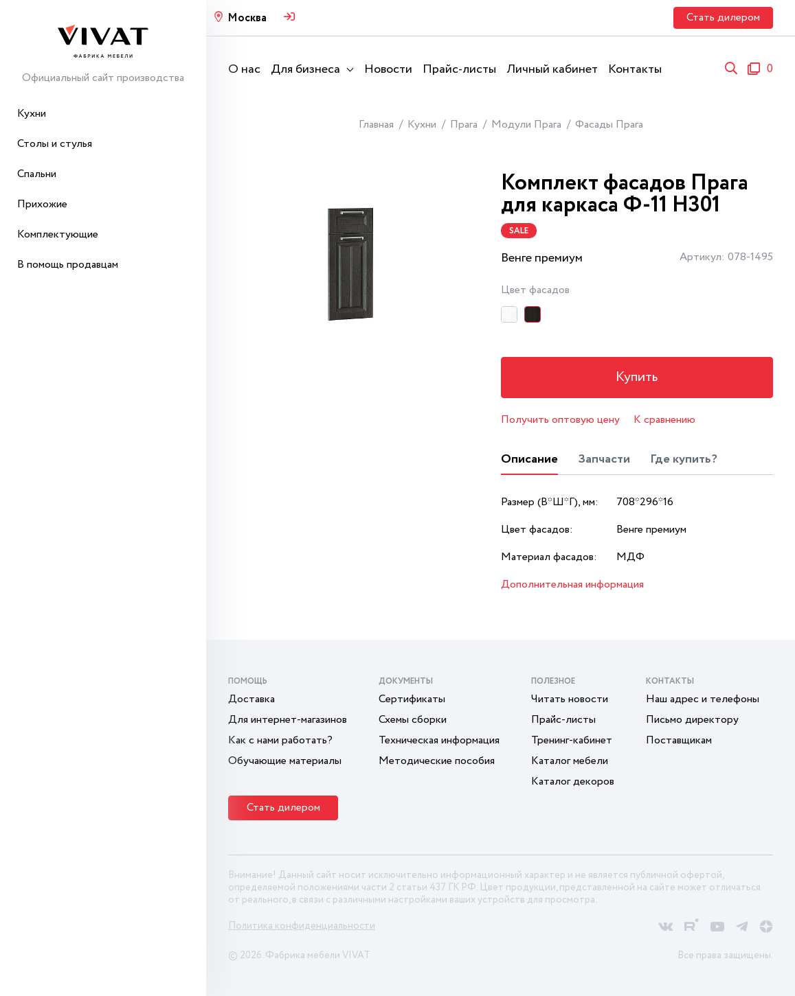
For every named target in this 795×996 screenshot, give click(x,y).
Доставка (251, 699)
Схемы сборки (413, 720)
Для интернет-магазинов (287, 720)
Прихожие (42, 204)
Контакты (635, 69)
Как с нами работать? (280, 740)
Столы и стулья (54, 144)
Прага (464, 124)
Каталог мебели (569, 761)
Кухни (31, 113)
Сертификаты (412, 699)
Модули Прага (526, 124)
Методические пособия (437, 761)
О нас (244, 69)
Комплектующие (57, 234)
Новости (388, 69)
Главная (376, 124)
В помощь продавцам (67, 265)
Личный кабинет (552, 69)
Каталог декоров (572, 781)
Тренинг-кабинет (571, 740)
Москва (247, 18)
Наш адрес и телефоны (702, 699)
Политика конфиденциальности (301, 926)
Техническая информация (439, 740)
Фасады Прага (609, 124)
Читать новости (569, 699)
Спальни (36, 174)
